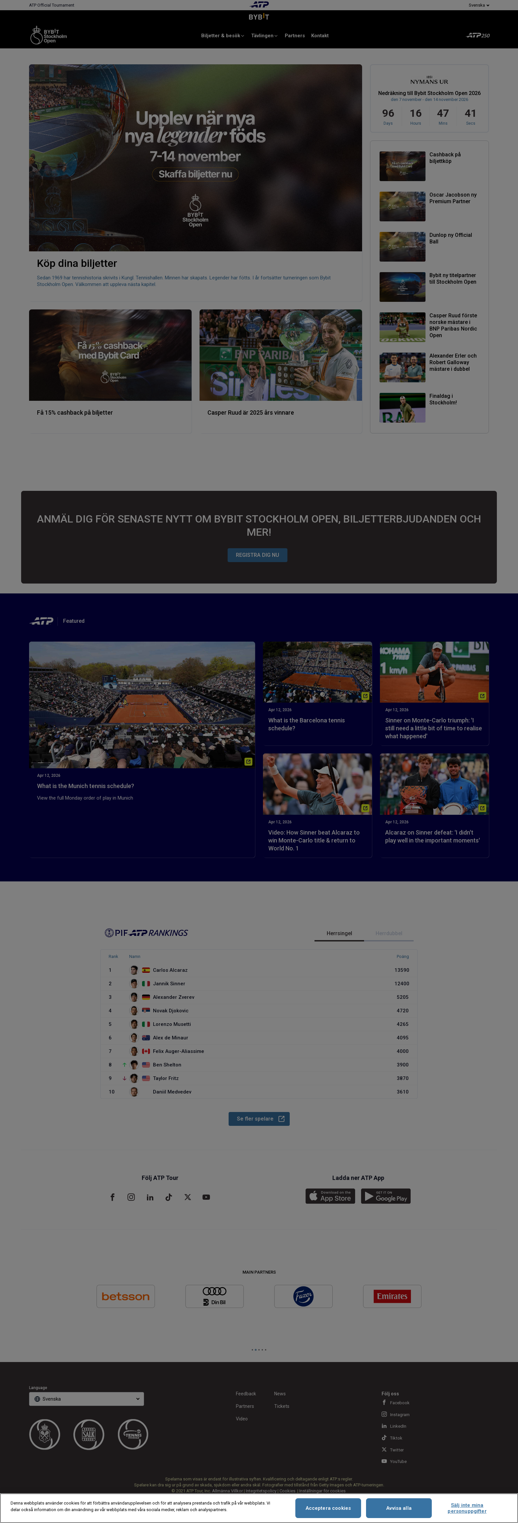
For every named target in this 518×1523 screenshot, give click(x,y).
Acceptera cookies (328, 1508)
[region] (259, 1508)
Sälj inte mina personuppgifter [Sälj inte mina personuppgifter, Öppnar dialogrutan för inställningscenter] (467, 1508)
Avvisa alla (399, 1508)
